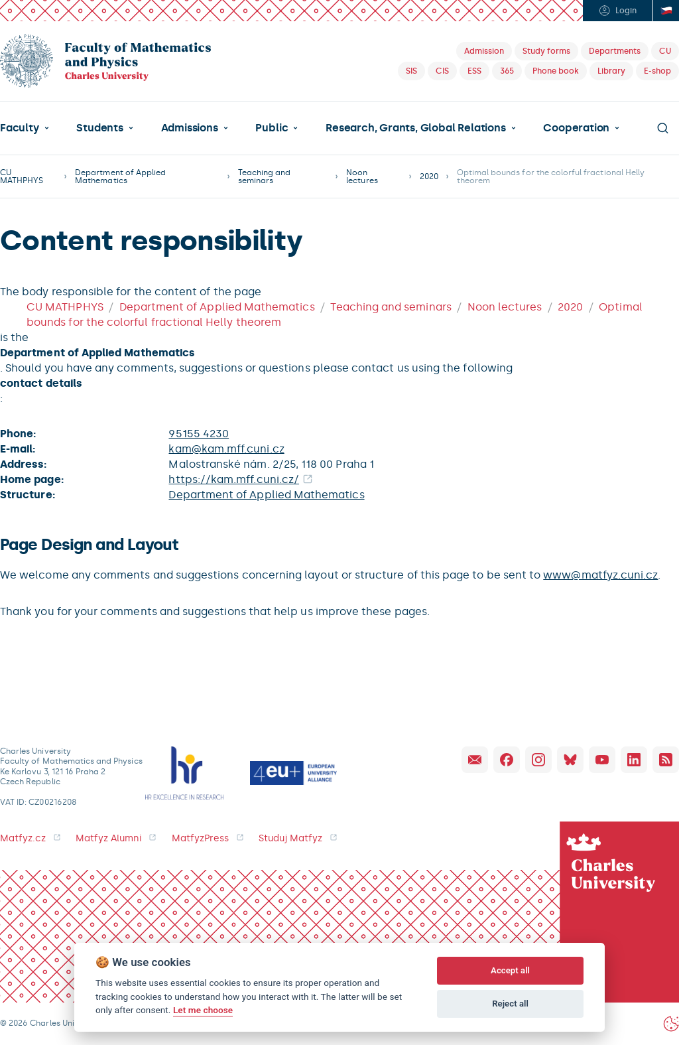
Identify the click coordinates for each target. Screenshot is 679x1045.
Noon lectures (361, 176)
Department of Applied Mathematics (120, 176)
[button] (24, 128)
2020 (429, 176)
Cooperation (576, 128)
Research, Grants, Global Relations (415, 128)
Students (99, 128)
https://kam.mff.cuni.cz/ (233, 479)
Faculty (19, 128)
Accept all (510, 970)
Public (271, 128)
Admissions (189, 128)
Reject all (510, 1004)
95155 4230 (198, 433)
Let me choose (203, 1010)
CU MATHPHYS (21, 176)
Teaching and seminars (264, 176)
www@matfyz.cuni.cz (600, 575)
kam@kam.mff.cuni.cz (226, 449)
